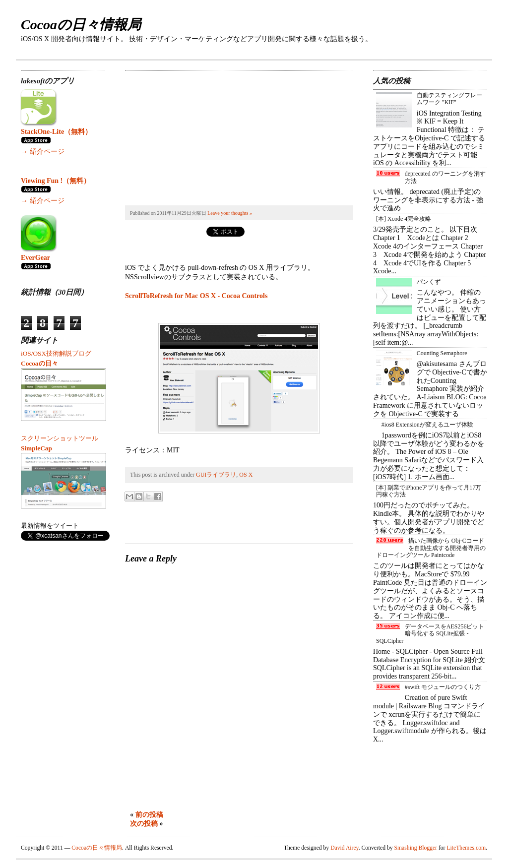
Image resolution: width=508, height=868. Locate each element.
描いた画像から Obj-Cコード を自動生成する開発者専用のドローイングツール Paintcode (431, 547)
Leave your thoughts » (229, 213)
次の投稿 (144, 823)
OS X (246, 474)
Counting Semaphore (442, 353)
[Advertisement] (199, 133)
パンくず (429, 281)
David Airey (344, 848)
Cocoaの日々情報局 (81, 24)
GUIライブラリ (216, 474)
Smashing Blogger (415, 848)
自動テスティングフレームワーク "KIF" (449, 99)
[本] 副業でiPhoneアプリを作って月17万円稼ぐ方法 (428, 491)
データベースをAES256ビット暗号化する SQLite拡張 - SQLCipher (430, 633)
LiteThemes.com (466, 848)
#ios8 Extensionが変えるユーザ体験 (427, 424)
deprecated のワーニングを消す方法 (445, 177)
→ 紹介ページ (42, 151)
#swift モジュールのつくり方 (443, 686)
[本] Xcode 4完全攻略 (403, 218)
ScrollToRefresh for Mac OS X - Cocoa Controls (196, 296)
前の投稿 (149, 814)
